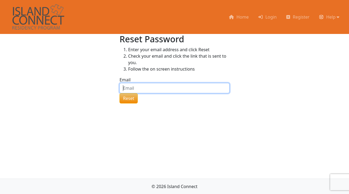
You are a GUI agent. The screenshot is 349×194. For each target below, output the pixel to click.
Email (125, 80)
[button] (329, 17)
